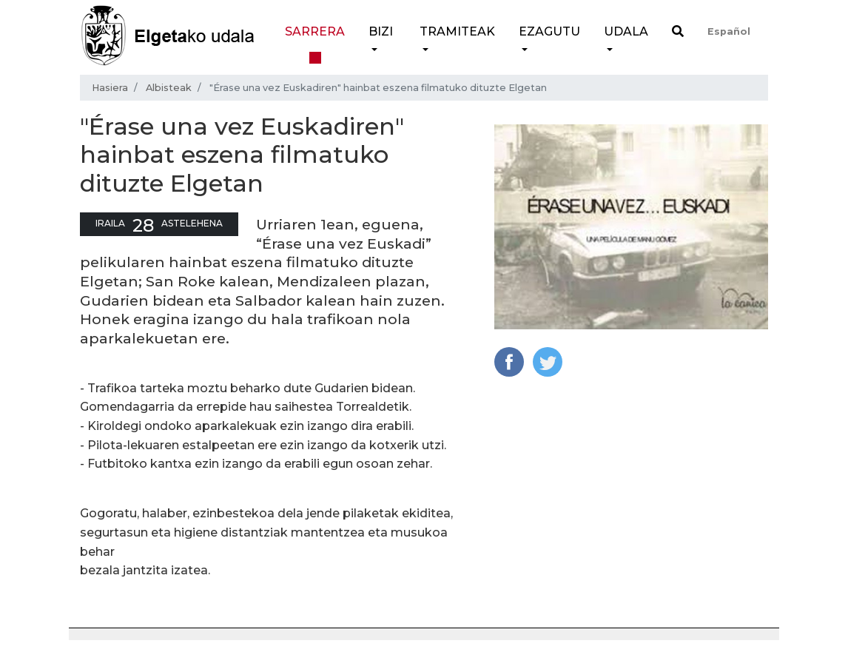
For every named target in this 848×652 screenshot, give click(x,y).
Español (728, 31)
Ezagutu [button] (549, 31)
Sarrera (315, 31)
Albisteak (169, 87)
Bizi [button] (381, 31)
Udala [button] (626, 31)
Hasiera (110, 87)
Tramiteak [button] (457, 31)
